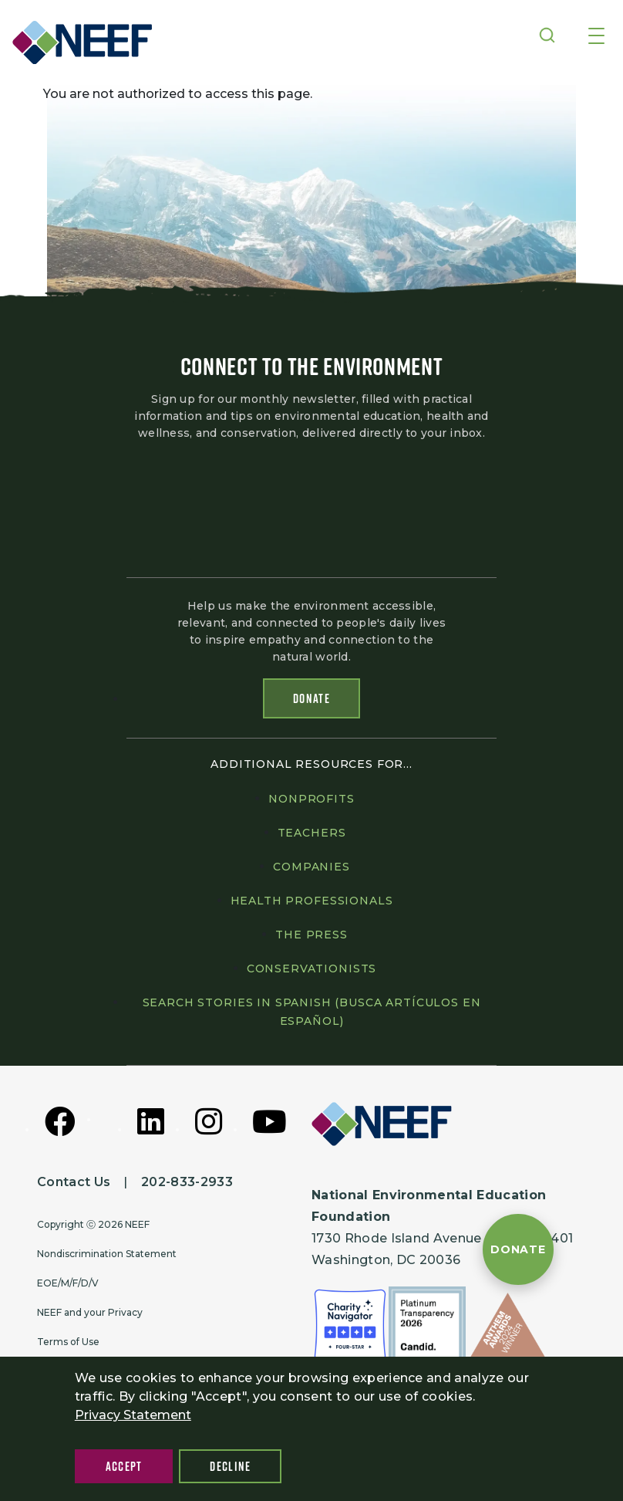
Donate (311, 698)
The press (311, 935)
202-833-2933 (187, 1182)
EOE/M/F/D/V (68, 1283)
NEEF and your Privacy (90, 1312)
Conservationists (311, 968)
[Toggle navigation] (596, 37)
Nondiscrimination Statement (107, 1253)
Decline (230, 1466)
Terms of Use (68, 1341)
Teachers (312, 833)
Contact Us (73, 1182)
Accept (124, 1466)
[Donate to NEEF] (518, 1249)
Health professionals (312, 901)
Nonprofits (311, 799)
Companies (311, 867)
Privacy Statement (133, 1415)
